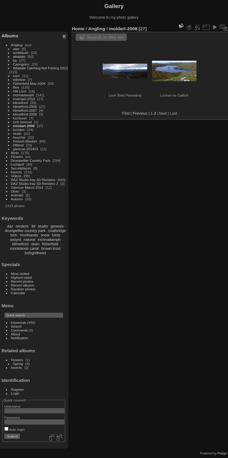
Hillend (18, 145)
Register (17, 389)
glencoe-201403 (25, 149)
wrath (17, 133)
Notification (19, 338)
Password (12, 417)
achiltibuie (20, 53)
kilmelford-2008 (25, 114)
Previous (140, 113)
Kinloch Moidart (25, 141)
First (126, 113)
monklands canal (24, 248)
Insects (16, 172)
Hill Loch (19, 91)
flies (16, 87)
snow (45, 235)
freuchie (19, 137)
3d (33, 226)
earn (16, 76)
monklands (29, 235)
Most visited (20, 274)
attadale (19, 56)
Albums (9, 35)
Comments (19, 330)
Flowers (17, 156)
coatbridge (57, 230)
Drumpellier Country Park (30, 160)
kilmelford (20, 103)
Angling (17, 45)
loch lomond (22, 122)
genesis (57, 226)
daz (10, 226)
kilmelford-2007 (25, 110)
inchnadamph (23, 95)
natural (29, 239)
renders (22, 226)
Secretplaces (21, 168)
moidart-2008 (24, 126)
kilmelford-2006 (25, 106)
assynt (15, 239)
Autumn (17, 199)
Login (15, 393)
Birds (15, 153)
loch (13, 235)
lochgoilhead (35, 253)
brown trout (50, 248)
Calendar (18, 293)
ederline (19, 79)
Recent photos (22, 281)
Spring (18, 364)
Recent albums (22, 285)
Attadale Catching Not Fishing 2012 (40, 68)
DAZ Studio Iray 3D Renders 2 (34, 183)
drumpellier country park (25, 230)
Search (16, 326)
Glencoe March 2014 (27, 187)
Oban (15, 191)
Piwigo (222, 453)
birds (56, 235)
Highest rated (21, 277)
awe (16, 49)
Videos (16, 176)
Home (78, 28)
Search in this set (105, 37)
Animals (17, 195)
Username (12, 406)
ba (15, 60)
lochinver (20, 118)
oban (35, 244)
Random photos (23, 289)
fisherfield (50, 244)
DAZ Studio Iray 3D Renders (33, 180)
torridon (19, 130)
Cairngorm (21, 64)
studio (43, 226)
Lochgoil (17, 164)
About (15, 334)
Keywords (18, 322)
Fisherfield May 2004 (29, 83)
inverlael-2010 (24, 99)
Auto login (14, 429)
